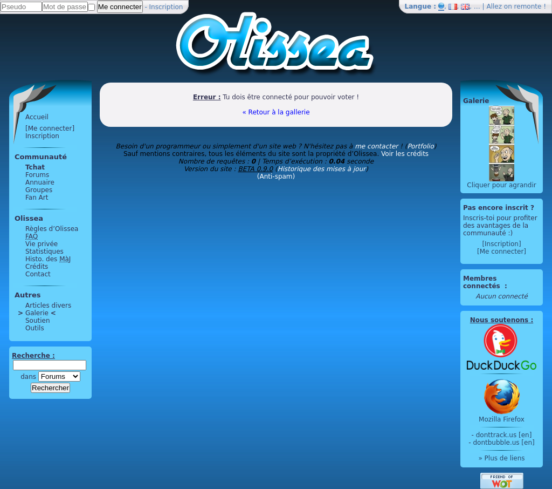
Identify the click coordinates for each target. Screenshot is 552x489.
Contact (38, 274)
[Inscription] (501, 244)
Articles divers (48, 305)
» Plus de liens (501, 458)
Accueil (37, 117)
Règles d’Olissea (51, 229)
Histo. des (48, 259)
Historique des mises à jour (322, 169)
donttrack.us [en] (504, 435)
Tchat (35, 167)
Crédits (36, 266)
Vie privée (41, 244)
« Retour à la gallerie (275, 112)
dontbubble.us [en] (503, 442)
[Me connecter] (49, 128)
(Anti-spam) (276, 176)
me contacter (376, 146)
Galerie (37, 313)
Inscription (166, 7)
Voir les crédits (405, 154)
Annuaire (39, 182)
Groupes (38, 190)
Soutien (37, 320)
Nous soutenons (499, 320)
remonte (528, 6)
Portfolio (420, 146)
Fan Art (36, 197)
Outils (34, 328)
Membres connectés (482, 282)
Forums (37, 175)
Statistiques (44, 251)
